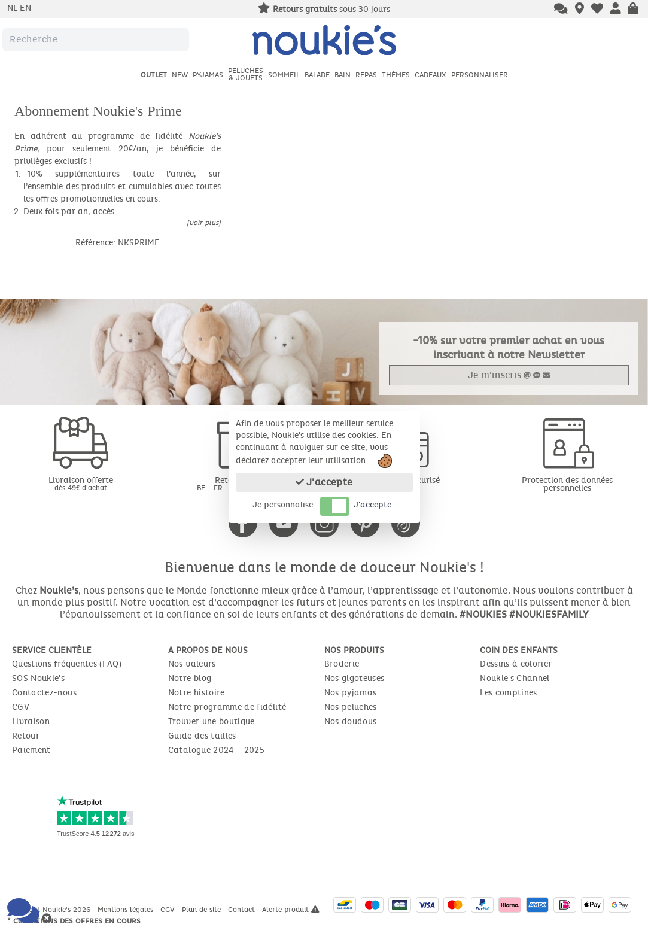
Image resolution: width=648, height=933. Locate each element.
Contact (242, 909)
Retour (25, 736)
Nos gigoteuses (354, 678)
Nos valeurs (192, 664)
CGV (20, 707)
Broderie (342, 664)
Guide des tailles (202, 736)
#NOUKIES (483, 614)
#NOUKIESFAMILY (548, 614)
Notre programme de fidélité (227, 707)
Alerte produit (291, 909)
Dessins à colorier (516, 664)
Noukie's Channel (515, 678)
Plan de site (202, 909)
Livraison (31, 721)
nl (13, 8)
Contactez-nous (44, 693)
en (25, 8)
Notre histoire (196, 693)
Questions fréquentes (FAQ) (66, 664)
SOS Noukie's (38, 678)
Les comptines (508, 693)
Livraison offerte (81, 483)
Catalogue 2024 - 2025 (216, 750)
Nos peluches (350, 707)
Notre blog (190, 678)
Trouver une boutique (211, 721)
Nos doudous (350, 721)
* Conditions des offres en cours (74, 921)
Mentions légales (127, 909)
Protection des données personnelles (567, 484)
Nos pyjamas (350, 693)
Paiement (31, 750)
